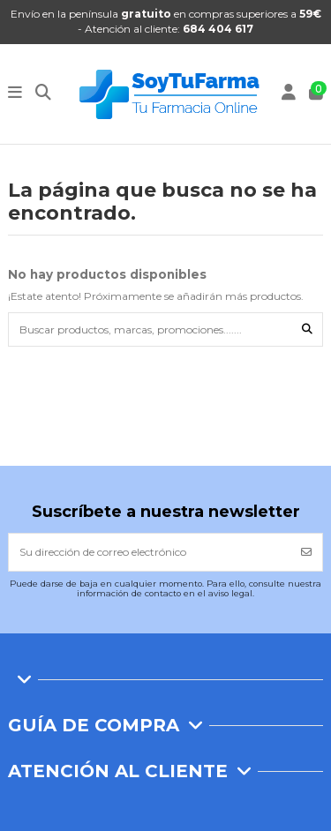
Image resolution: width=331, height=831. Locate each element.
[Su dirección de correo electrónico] (150, 552)
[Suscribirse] (306, 552)
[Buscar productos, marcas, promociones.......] (307, 329)
